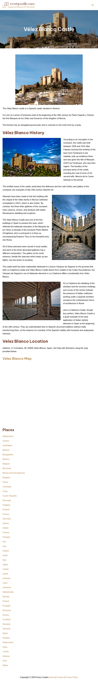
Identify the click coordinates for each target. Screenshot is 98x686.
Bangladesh (8, 455)
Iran (4, 542)
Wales (5, 665)
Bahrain (6, 450)
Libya (5, 583)
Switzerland (8, 642)
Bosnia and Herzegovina (14, 473)
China (5, 482)
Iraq (4, 546)
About (52, 677)
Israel (5, 555)
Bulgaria (6, 477)
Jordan (6, 569)
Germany (7, 519)
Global (5, 528)
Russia (6, 615)
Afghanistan (8, 436)
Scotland (6, 619)
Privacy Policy (71, 677)
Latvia (5, 574)
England (6, 505)
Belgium (6, 464)
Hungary (6, 537)
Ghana (6, 523)
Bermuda (7, 468)
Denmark (7, 500)
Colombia (7, 487)
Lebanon (6, 578)
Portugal (6, 606)
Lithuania (7, 587)
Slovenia (6, 629)
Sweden (6, 638)
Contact (60, 677)
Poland (6, 601)
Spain (5, 633)
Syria (5, 647)
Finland (6, 509)
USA (5, 661)
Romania (7, 610)
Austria (6, 441)
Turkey (6, 651)
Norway (6, 597)
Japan (5, 564)
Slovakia (6, 624)
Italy (4, 560)
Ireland (6, 551)
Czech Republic (10, 496)
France (6, 514)
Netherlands (8, 592)
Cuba (5, 491)
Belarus (6, 459)
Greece (6, 532)
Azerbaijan (7, 445)
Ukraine (6, 656)
